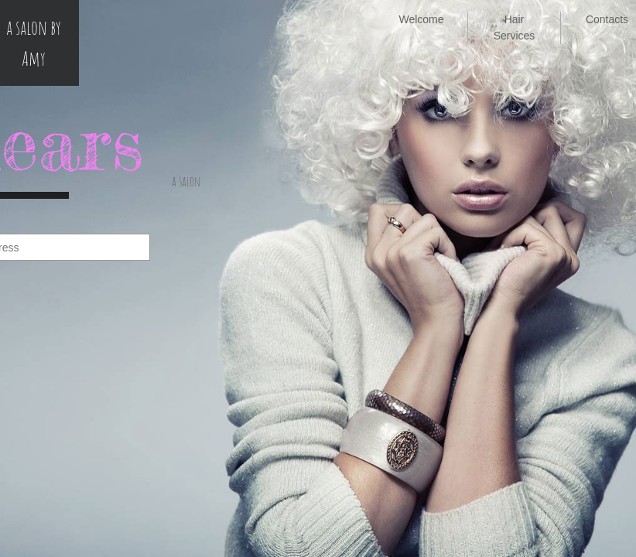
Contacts (607, 19)
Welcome (420, 19)
